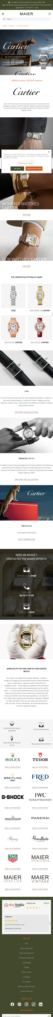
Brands (11, 26)
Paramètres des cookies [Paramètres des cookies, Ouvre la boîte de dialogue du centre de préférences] (26, 163)
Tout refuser (17, 168)
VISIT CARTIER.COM (26, 539)
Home (4, 26)
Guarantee (26, 962)
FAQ (26, 943)
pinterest (19, 1004)
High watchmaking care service (12, 741)
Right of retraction (26, 953)
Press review (26, 972)
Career (26, 967)
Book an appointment (26, 986)
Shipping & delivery (26, 958)
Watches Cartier (23, 26)
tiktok (33, 1004)
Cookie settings (26, 991)
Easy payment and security (41, 741)
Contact (26, 977)
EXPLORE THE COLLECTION (26, 412)
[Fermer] (49, 152)
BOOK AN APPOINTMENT (16, 57)
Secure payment (26, 948)
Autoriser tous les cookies (34, 168)
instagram (26, 1004)
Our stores (26, 981)
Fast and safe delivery (41, 727)
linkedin (40, 1004)
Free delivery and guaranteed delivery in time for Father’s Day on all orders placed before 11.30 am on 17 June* (27, 6)
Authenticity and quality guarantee (12, 726)
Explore (26, 215)
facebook (12, 1004)
